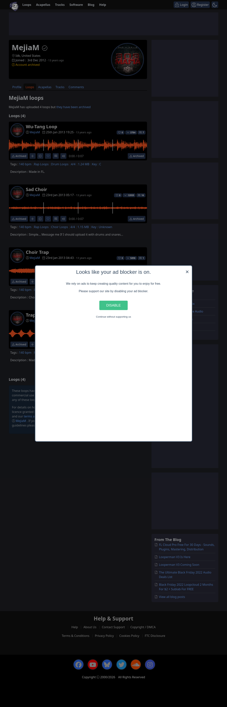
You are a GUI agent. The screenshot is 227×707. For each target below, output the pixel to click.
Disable (113, 305)
